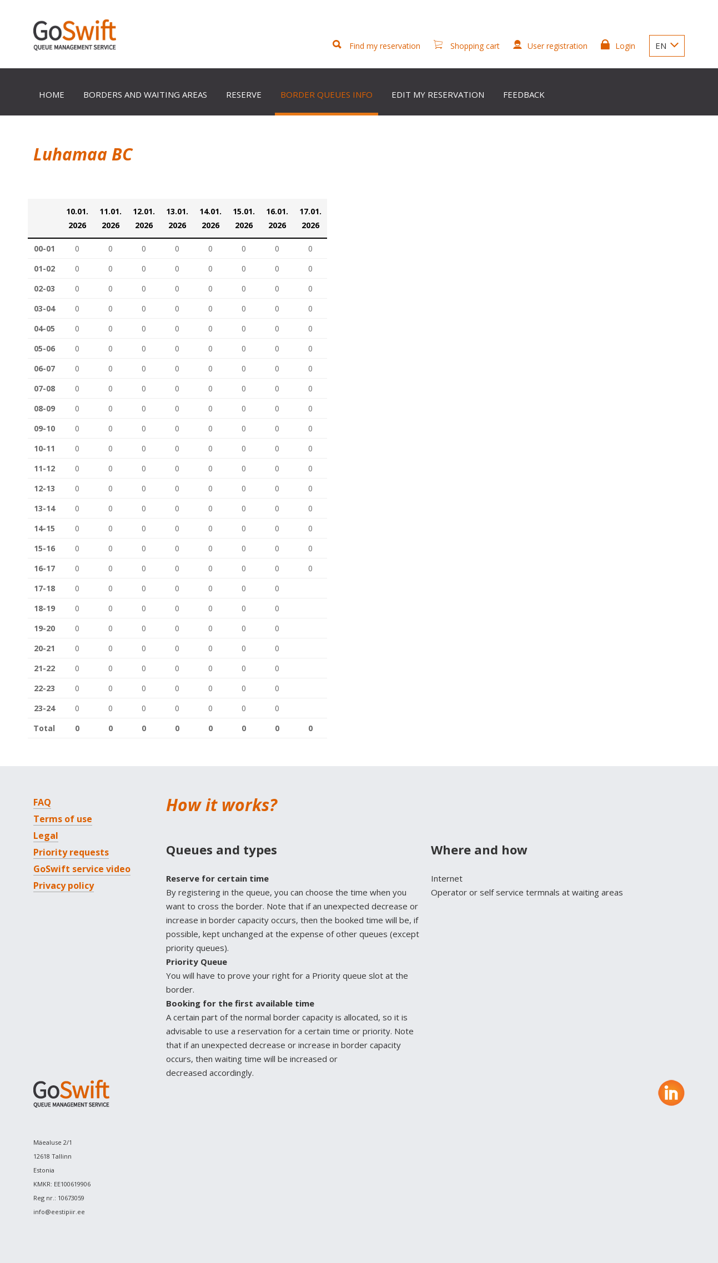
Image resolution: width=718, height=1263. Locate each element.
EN (667, 45)
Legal (45, 835)
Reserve (244, 94)
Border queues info (326, 94)
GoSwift (78, 37)
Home (51, 94)
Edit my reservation (437, 94)
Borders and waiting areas (145, 94)
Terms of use (62, 819)
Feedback (524, 94)
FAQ (42, 802)
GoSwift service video (81, 869)
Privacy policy (63, 885)
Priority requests (71, 852)
